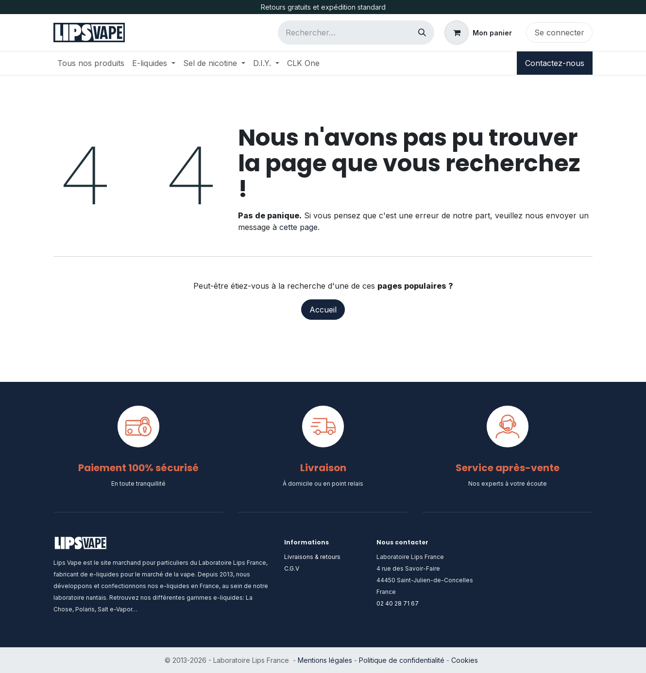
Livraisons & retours (312, 556)
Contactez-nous (554, 63)
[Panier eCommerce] (478, 32)
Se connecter (559, 32)
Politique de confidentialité (401, 660)
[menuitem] (90, 63)
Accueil (323, 309)
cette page (298, 227)
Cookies (464, 660)
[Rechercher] (422, 32)
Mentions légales (325, 660)
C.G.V (291, 568)
